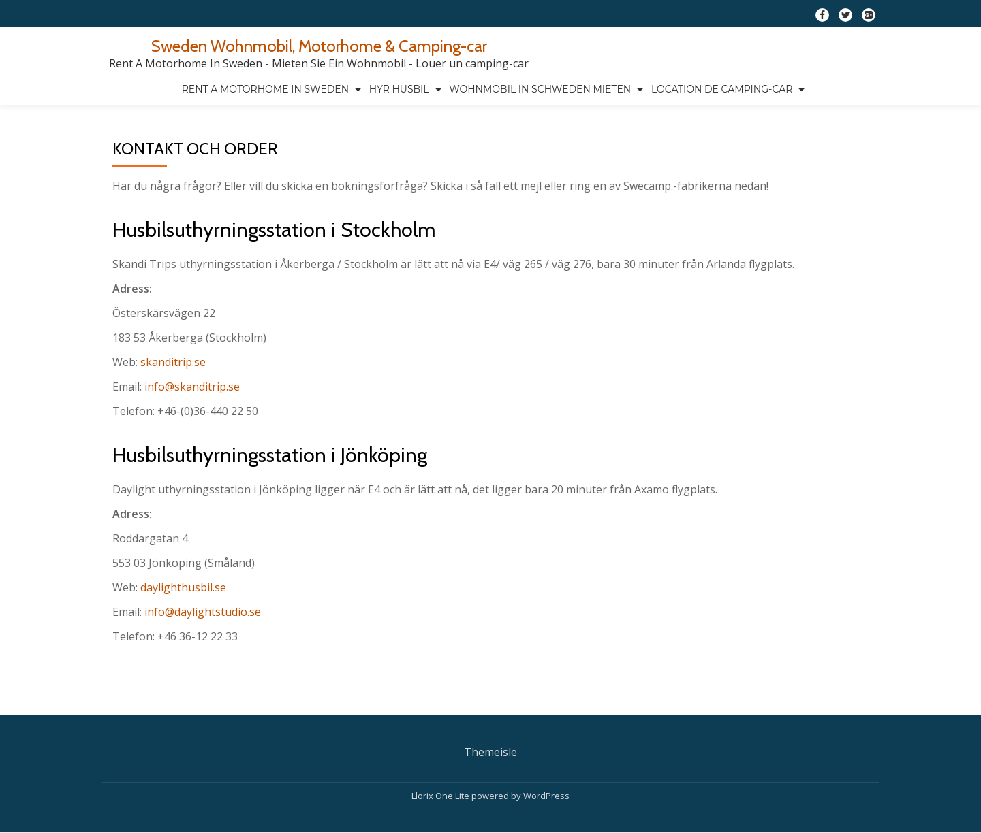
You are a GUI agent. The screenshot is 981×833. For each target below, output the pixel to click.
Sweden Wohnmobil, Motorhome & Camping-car (319, 46)
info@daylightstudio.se (202, 611)
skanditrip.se (173, 362)
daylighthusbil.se (183, 587)
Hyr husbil (399, 89)
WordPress (546, 767)
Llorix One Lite (441, 767)
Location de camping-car (721, 89)
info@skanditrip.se (192, 386)
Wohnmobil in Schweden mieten (540, 89)
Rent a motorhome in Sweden (265, 89)
